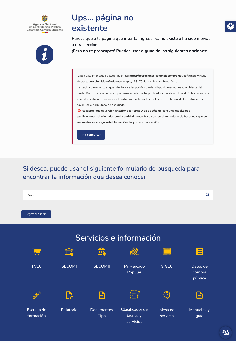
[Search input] (115, 195)
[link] (230, 26)
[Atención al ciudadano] (225, 332)
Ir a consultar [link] (91, 134)
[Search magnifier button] (208, 195)
